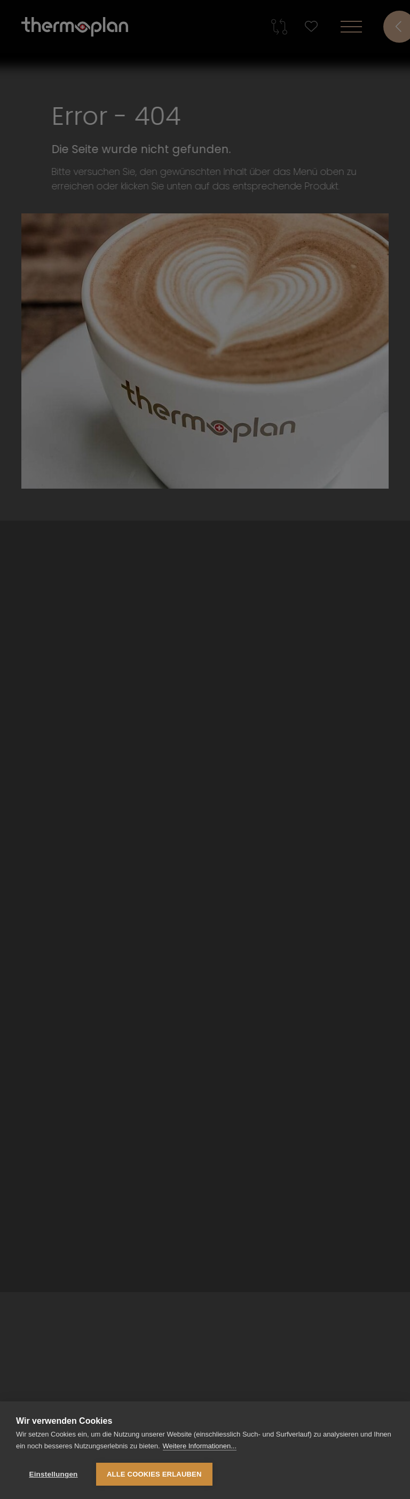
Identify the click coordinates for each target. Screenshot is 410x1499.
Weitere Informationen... (200, 1446)
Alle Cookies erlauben (154, 1474)
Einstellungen (53, 1474)
